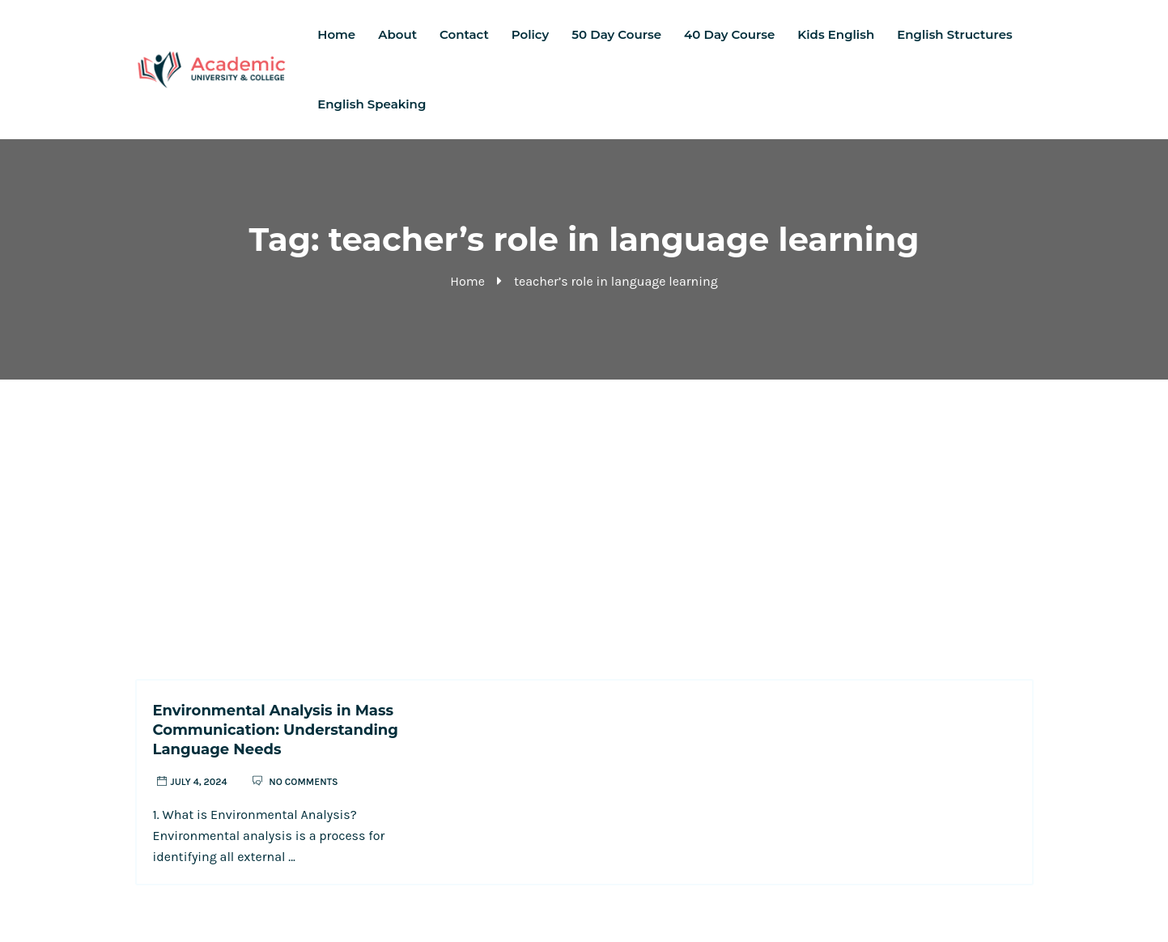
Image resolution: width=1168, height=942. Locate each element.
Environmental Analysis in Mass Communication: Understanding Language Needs (275, 730)
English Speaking (371, 104)
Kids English (835, 34)
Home (336, 34)
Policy (530, 34)
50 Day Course (616, 34)
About (397, 34)
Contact (464, 34)
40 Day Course (729, 34)
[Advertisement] (584, 501)
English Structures (954, 34)
